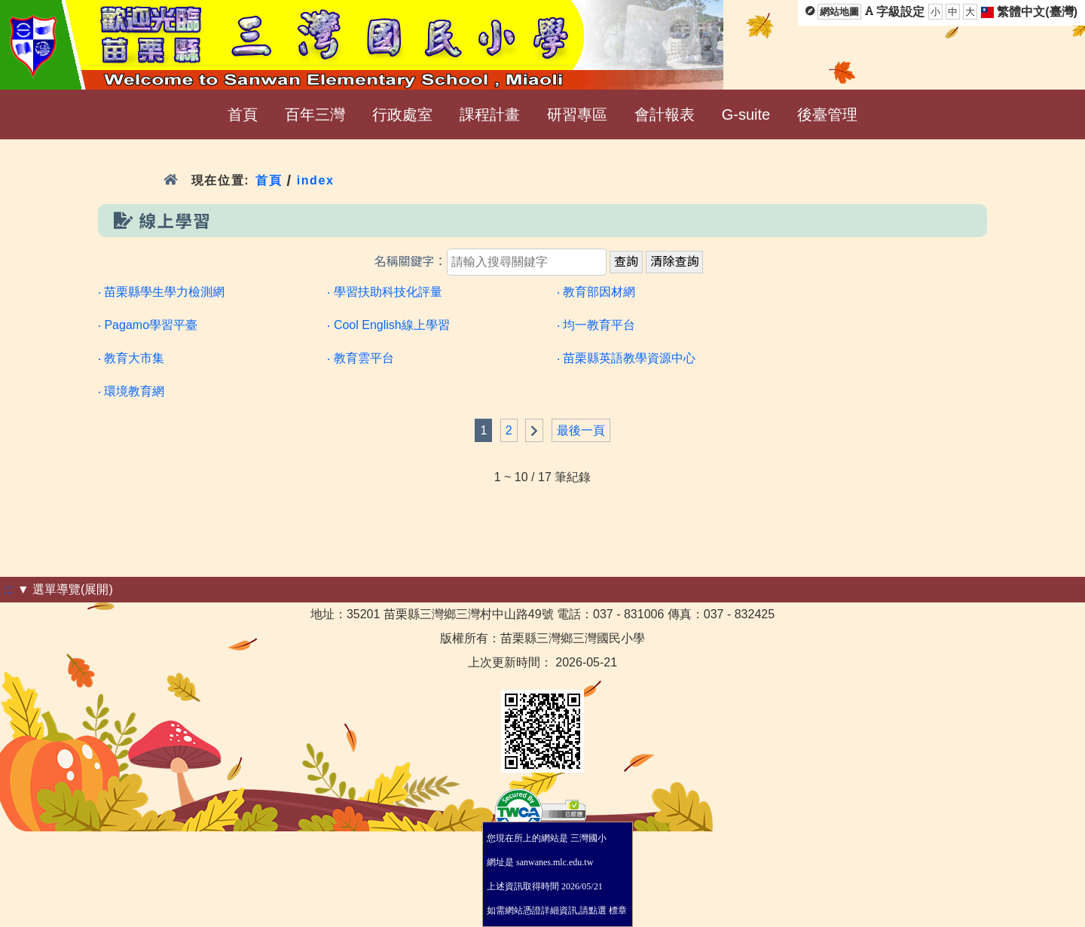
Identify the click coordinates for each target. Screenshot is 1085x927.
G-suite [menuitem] (746, 114)
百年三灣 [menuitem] (315, 114)
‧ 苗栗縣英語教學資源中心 (626, 358)
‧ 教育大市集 (131, 358)
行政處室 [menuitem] (402, 114)
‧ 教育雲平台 (360, 358)
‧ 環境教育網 (131, 391)
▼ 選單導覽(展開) (65, 589)
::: (9, 589)
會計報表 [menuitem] (664, 114)
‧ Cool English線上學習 (388, 325)
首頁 (268, 180)
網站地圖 (839, 11)
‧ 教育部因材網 (596, 291)
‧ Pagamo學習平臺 (147, 325)
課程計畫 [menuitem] (490, 114)
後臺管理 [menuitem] (827, 114)
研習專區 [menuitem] (577, 114)
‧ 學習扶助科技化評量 (384, 291)
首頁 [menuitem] (243, 114)
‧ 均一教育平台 (596, 325)
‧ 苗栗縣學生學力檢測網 (161, 291)
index (315, 180)
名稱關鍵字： (410, 261)
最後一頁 (581, 430)
